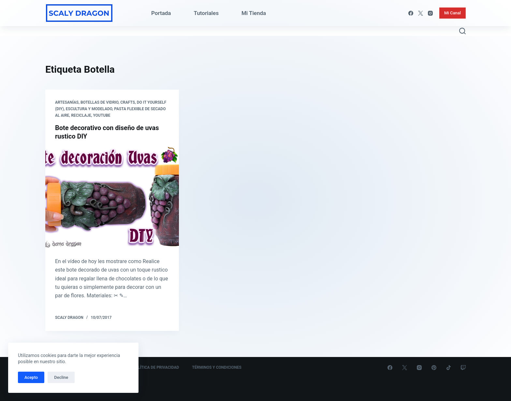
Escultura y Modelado (89, 109)
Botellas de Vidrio (99, 102)
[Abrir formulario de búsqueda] (462, 31)
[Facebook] (410, 13)
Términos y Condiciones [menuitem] (216, 367)
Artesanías (67, 102)
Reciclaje (81, 115)
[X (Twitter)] (420, 13)
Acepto (31, 377)
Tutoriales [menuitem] (206, 13)
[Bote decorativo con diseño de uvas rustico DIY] (112, 197)
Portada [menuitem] (161, 13)
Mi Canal (452, 12)
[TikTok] (448, 367)
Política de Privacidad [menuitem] (156, 367)
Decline (61, 377)
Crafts (127, 102)
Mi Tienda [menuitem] (253, 13)
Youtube (101, 115)
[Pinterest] (433, 367)
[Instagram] (430, 13)
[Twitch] (463, 367)
